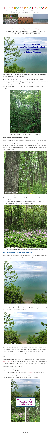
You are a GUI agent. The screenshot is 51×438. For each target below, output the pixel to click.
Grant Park (31, 372)
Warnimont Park (8, 361)
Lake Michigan (22, 29)
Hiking (14, 29)
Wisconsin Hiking (33, 29)
